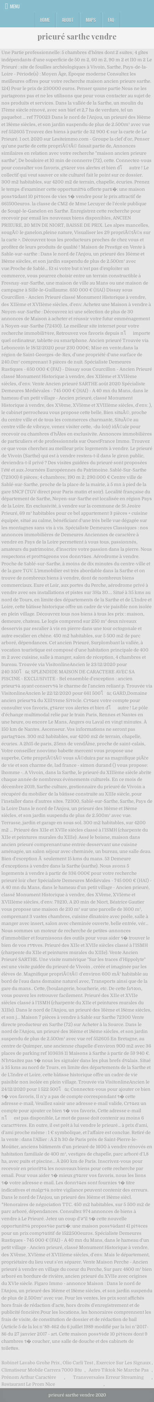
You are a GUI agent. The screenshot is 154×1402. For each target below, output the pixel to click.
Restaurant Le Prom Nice (28, 1384)
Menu (15, 6)
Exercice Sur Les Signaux (123, 1362)
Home (45, 19)
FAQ (111, 19)
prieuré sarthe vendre (77, 36)
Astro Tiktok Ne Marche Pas (119, 1370)
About (68, 19)
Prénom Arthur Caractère (28, 1377)
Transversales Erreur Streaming (108, 1377)
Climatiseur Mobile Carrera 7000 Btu (41, 1370)
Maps (91, 19)
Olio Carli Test (78, 1362)
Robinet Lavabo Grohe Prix (30, 1362)
